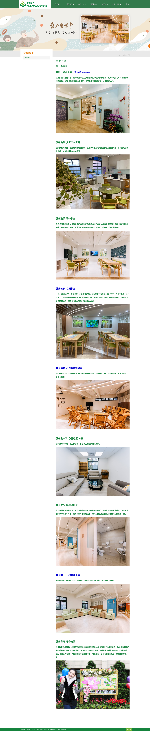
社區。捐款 (116, 4)
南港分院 (82, 4)
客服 (128, 4)
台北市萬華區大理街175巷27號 (40, 729)
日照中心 (93, 4)
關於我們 (58, 4)
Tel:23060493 (53, 729)
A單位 (105, 4)
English (129, 729)
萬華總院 (70, 4)
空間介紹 (27, 57)
